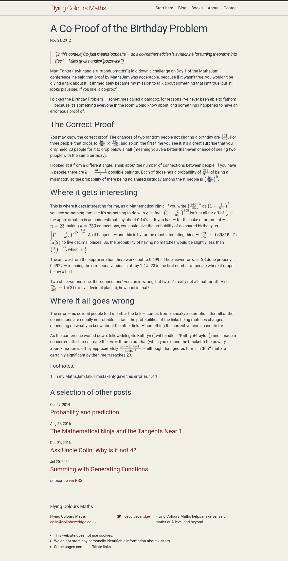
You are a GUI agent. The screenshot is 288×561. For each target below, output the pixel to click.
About (213, 8)
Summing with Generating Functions (99, 469)
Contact (231, 8)
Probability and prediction (84, 412)
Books (197, 8)
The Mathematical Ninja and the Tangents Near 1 (116, 431)
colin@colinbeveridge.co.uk (73, 522)
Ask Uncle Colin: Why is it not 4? (93, 450)
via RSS (75, 480)
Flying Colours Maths (78, 8)
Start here (164, 8)
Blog (182, 8)
